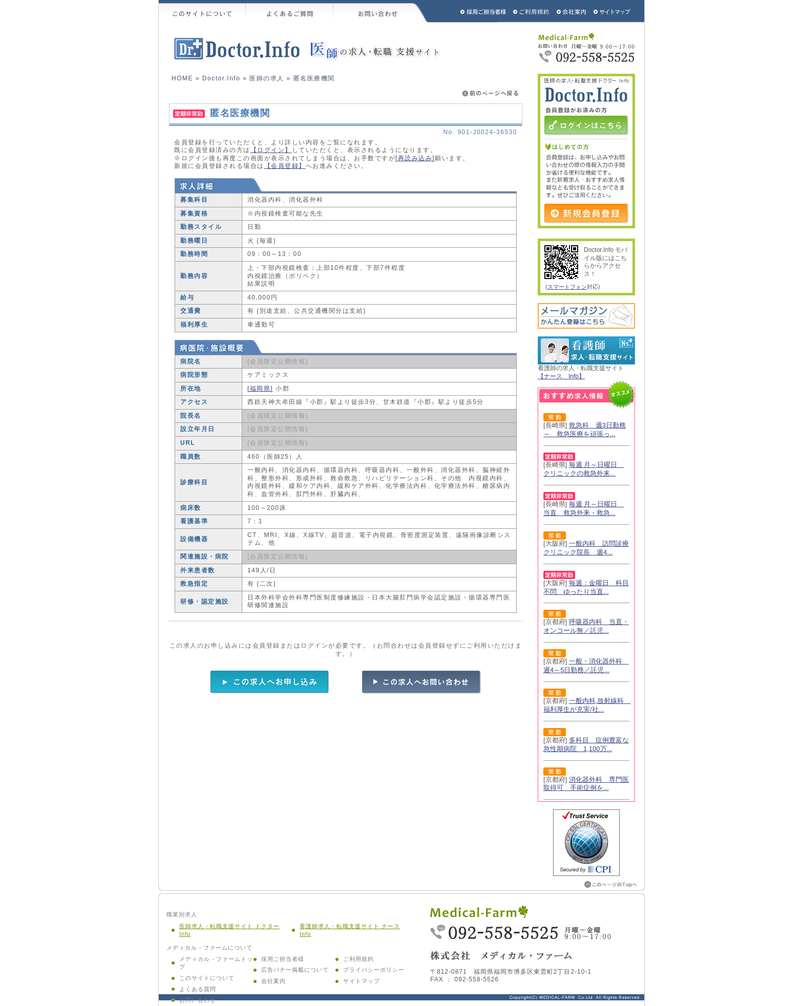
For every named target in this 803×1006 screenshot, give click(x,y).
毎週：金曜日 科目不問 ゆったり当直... (586, 587)
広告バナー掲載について (295, 970)
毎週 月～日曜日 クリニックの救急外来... (583, 469)
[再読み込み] (415, 158)
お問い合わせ (381, 11)
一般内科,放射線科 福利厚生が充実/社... (586, 705)
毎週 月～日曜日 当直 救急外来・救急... (583, 508)
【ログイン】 (271, 150)
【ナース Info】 (561, 376)
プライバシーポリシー (374, 970)
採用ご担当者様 (470, 11)
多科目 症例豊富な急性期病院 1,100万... (586, 744)
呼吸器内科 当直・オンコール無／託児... (586, 626)
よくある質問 (197, 989)
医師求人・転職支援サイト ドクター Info (229, 930)
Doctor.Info (221, 78)
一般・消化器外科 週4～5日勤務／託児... (586, 665)
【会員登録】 (285, 165)
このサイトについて (202, 11)
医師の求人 (266, 78)
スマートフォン (567, 287)
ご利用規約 (532, 11)
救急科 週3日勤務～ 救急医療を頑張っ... (584, 429)
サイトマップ (612, 11)
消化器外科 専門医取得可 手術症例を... (586, 784)
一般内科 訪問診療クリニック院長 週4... (586, 548)
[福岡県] (260, 388)
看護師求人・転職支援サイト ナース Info (350, 930)
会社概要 (572, 11)
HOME (182, 78)
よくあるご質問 (289, 11)
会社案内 (273, 981)
